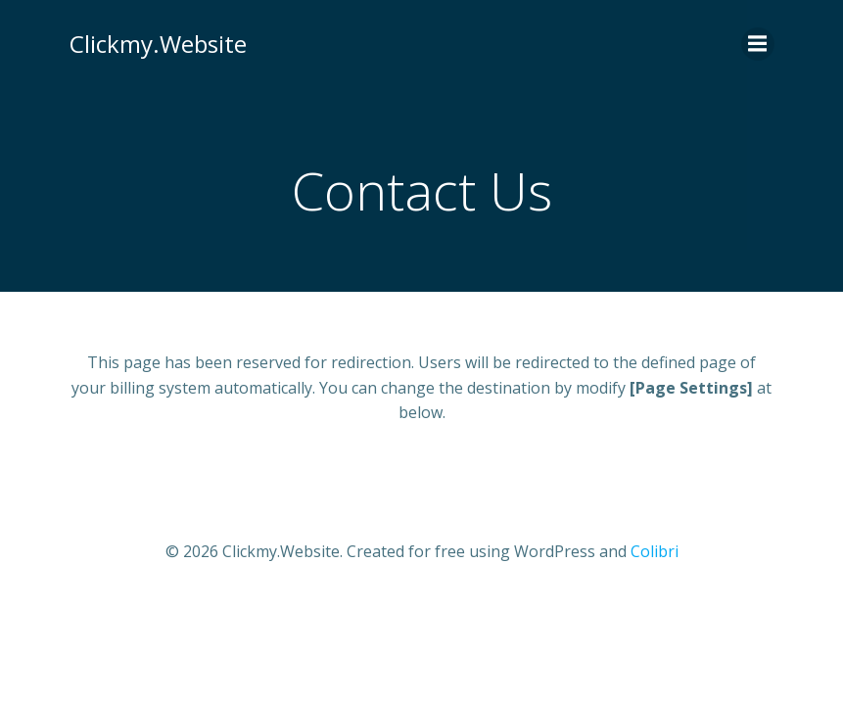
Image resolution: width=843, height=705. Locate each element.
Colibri (655, 551)
